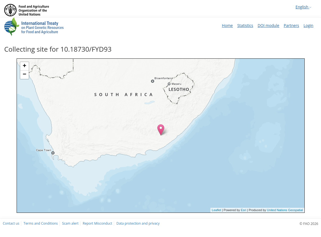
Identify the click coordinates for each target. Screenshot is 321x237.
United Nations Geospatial (285, 210)
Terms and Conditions (41, 223)
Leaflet (216, 210)
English (304, 7)
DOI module (268, 25)
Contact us (11, 223)
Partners (291, 25)
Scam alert (70, 223)
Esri (243, 210)
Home (227, 25)
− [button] (24, 74)
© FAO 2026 (309, 223)
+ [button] (24, 66)
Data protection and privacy (138, 223)
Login (308, 25)
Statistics (245, 25)
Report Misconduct (97, 223)
